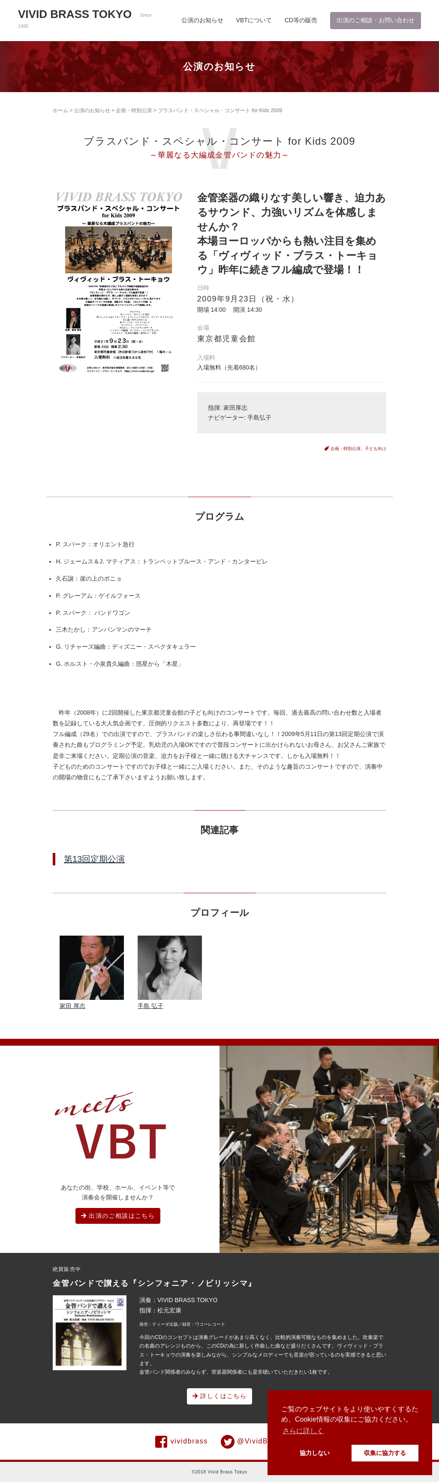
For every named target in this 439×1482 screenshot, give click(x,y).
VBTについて (254, 20)
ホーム (60, 110)
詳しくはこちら (219, 1396)
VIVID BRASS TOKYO (85, 18)
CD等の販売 (301, 20)
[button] (237, 1150)
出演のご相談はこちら (118, 1215)
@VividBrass (252, 1442)
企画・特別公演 (134, 110)
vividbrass (181, 1442)
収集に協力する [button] (385, 1452)
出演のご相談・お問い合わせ (376, 20)
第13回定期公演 (94, 859)
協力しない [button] (315, 1452)
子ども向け (375, 448)
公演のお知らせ (202, 20)
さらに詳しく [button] (303, 1430)
